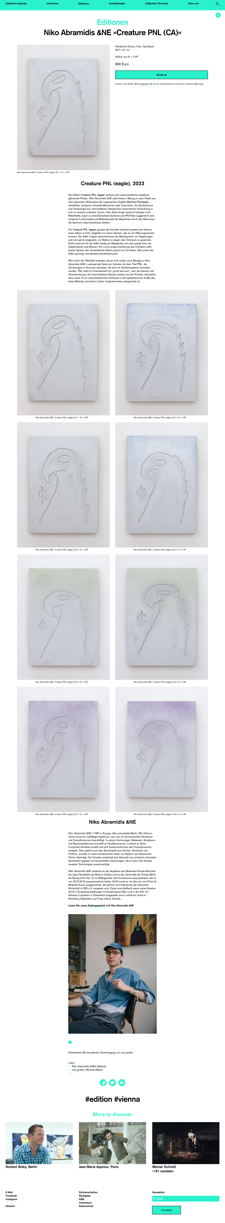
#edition (99, 1099)
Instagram (11, 1199)
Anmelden (166, 1210)
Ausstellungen (117, 3)
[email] (185, 1199)
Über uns (193, 3)
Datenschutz (86, 1206)
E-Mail (9, 1192)
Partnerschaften (88, 1192)
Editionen (83, 3)
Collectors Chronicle (156, 3)
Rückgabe (84, 1195)
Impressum (85, 1202)
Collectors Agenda (16, 3)
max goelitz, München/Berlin (87, 1069)
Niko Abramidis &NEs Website (89, 1066)
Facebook (11, 1195)
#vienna (127, 1099)
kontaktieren (144, 84)
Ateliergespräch (96, 905)
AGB (81, 1199)
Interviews (52, 3)
